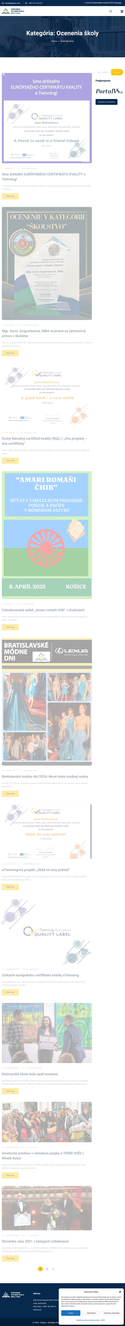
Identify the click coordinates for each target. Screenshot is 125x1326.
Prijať (71, 1313)
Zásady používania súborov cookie (88, 1320)
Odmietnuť (91, 1313)
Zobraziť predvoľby (111, 1313)
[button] (120, 1292)
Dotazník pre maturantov (106, 102)
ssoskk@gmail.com (11, 3)
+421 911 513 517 (34, 3)
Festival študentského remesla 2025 (99, 2)
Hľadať (117, 72)
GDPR (103, 1320)
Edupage (117, 2)
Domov (54, 41)
